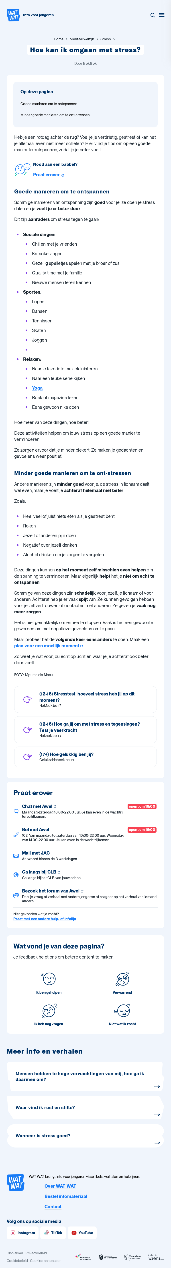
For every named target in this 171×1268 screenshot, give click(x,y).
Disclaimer (15, 1253)
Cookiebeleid (17, 1261)
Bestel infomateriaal (66, 1196)
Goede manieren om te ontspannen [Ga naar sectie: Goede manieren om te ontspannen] (48, 104)
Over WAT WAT (60, 1186)
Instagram (22, 1233)
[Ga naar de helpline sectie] (55, 175)
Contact (53, 1206)
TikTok (53, 1233)
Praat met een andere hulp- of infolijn (44, 919)
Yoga (37, 388)
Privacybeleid (36, 1253)
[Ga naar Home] (58, 39)
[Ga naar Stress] (105, 39)
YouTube (82, 1233)
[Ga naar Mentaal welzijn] (82, 39)
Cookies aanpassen (45, 1261)
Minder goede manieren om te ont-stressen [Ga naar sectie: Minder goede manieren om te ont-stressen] (55, 115)
